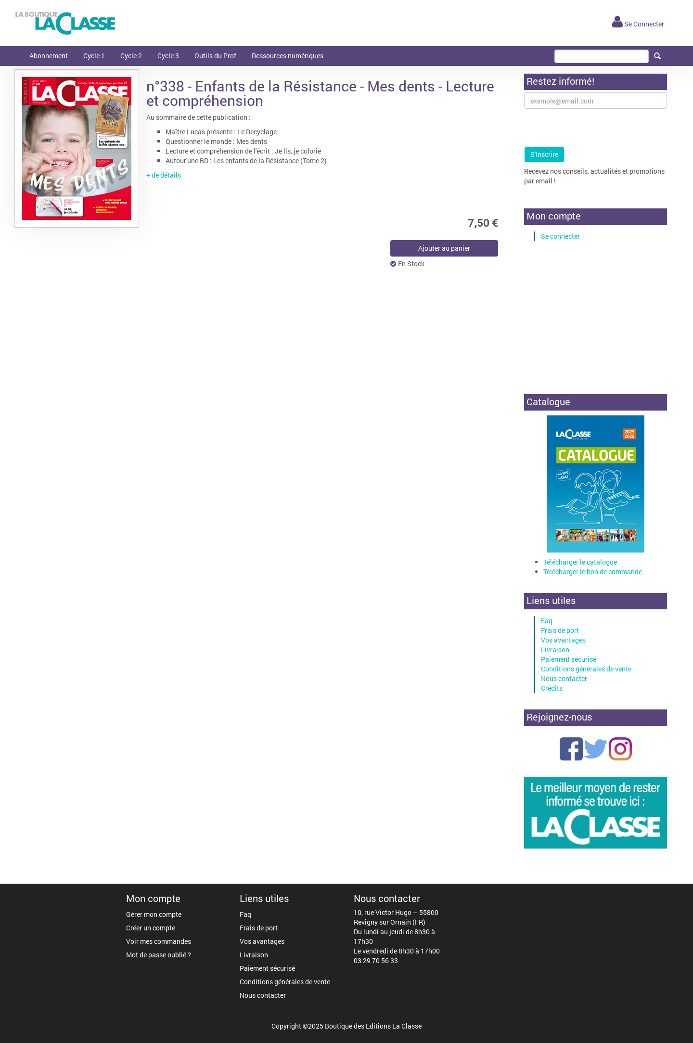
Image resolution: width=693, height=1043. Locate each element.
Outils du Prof (215, 55)
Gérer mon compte (153, 914)
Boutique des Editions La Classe (373, 1025)
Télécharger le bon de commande (592, 571)
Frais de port (560, 630)
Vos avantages (563, 639)
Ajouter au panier (444, 248)
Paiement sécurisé (568, 659)
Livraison (555, 649)
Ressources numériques (287, 55)
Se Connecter (638, 23)
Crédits (552, 688)
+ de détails (163, 175)
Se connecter (560, 236)
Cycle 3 (168, 55)
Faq (546, 620)
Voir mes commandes (158, 941)
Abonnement (48, 55)
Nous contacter (564, 678)
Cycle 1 (94, 55)
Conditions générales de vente (586, 668)
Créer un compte (150, 927)
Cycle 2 (131, 55)
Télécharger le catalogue (580, 562)
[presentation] (597, 127)
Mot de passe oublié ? (158, 954)
